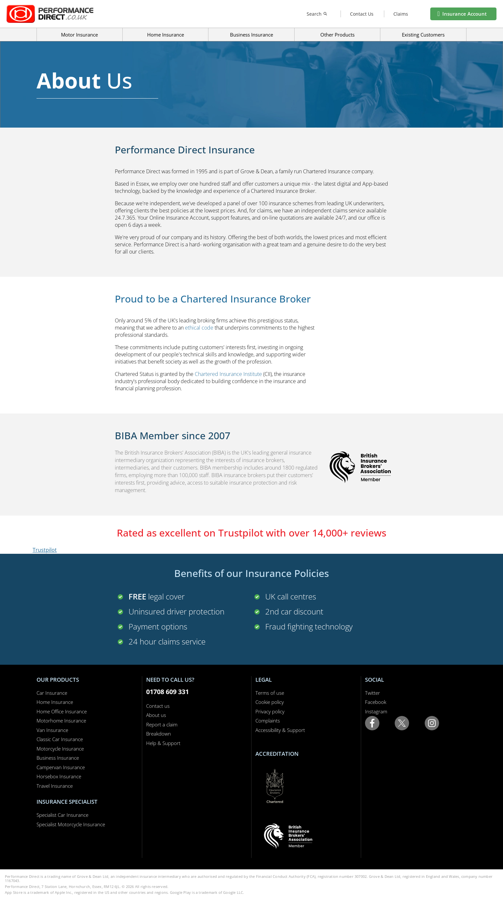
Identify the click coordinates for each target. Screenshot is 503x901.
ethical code (199, 327)
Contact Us (361, 14)
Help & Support (163, 743)
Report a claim (161, 724)
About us (156, 715)
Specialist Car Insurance (62, 815)
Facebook (375, 702)
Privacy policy (269, 711)
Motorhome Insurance (61, 720)
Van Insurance (52, 730)
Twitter (372, 693)
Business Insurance (251, 34)
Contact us (158, 706)
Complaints (267, 720)
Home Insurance (55, 702)
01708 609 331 (167, 691)
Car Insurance (52, 693)
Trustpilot (45, 549)
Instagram (376, 711)
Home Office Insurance (62, 711)
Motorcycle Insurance (60, 748)
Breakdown (158, 733)
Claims (400, 14)
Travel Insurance (55, 786)
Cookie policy (269, 702)
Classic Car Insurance (60, 739)
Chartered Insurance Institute (228, 374)
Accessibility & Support (280, 730)
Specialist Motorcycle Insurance (71, 824)
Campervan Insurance (61, 767)
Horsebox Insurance (59, 776)
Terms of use (269, 693)
